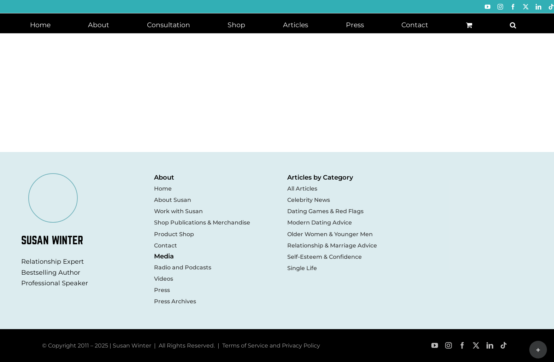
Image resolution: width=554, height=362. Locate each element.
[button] (513, 24)
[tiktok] (503, 345)
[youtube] (434, 345)
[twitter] (476, 345)
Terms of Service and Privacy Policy (271, 345)
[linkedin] (490, 345)
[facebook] (462, 345)
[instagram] (448, 345)
